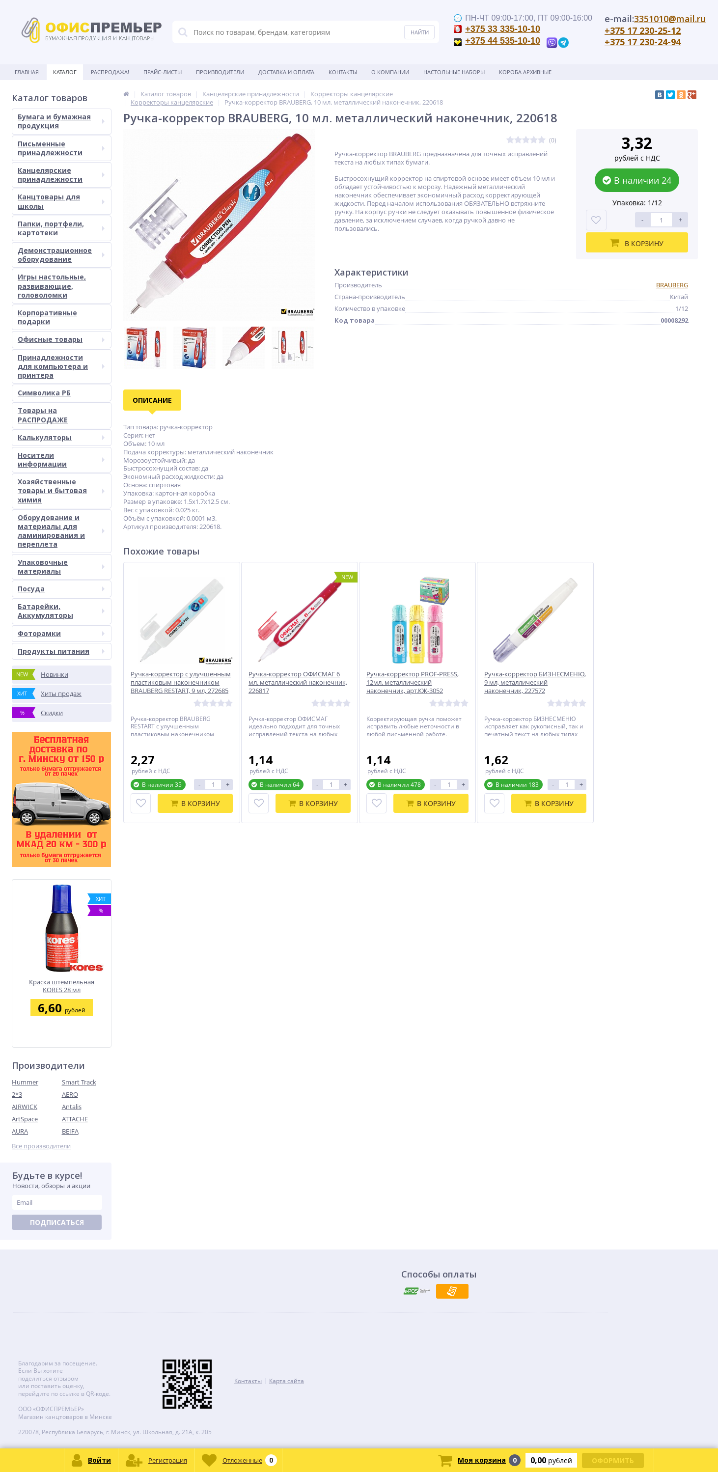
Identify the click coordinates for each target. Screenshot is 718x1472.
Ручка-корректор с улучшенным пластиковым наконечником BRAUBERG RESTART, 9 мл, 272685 (181, 682)
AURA (20, 1131)
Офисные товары (61, 339)
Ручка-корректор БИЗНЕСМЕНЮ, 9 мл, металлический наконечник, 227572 (535, 682)
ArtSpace (25, 1118)
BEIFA (70, 1131)
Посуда (61, 588)
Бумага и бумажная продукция (61, 121)
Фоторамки (61, 633)
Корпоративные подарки (47, 317)
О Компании (390, 72)
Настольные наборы (454, 72)
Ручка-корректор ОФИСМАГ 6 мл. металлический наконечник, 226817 (298, 682)
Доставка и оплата (286, 72)
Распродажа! (110, 72)
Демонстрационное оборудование (61, 255)
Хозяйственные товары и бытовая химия (61, 490)
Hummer (25, 1082)
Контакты (343, 72)
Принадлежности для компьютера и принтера (61, 366)
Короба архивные (525, 72)
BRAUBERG (672, 284)
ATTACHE (75, 1118)
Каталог (65, 72)
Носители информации (61, 459)
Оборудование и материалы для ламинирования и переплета (61, 531)
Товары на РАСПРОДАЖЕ (43, 415)
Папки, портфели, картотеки (61, 228)
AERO (70, 1094)
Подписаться (57, 1222)
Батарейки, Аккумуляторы (61, 611)
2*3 (17, 1094)
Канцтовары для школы (61, 201)
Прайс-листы (162, 72)
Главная (27, 72)
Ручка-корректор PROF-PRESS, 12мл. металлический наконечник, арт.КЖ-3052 (412, 682)
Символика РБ (44, 392)
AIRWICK (24, 1106)
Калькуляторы (61, 437)
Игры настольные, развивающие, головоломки (52, 285)
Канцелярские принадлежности (61, 175)
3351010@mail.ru (670, 19)
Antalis (72, 1106)
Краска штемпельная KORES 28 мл (61, 986)
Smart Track (79, 1082)
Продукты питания (61, 651)
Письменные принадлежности (61, 148)
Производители (220, 72)
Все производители (41, 1146)
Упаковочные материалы (61, 566)
